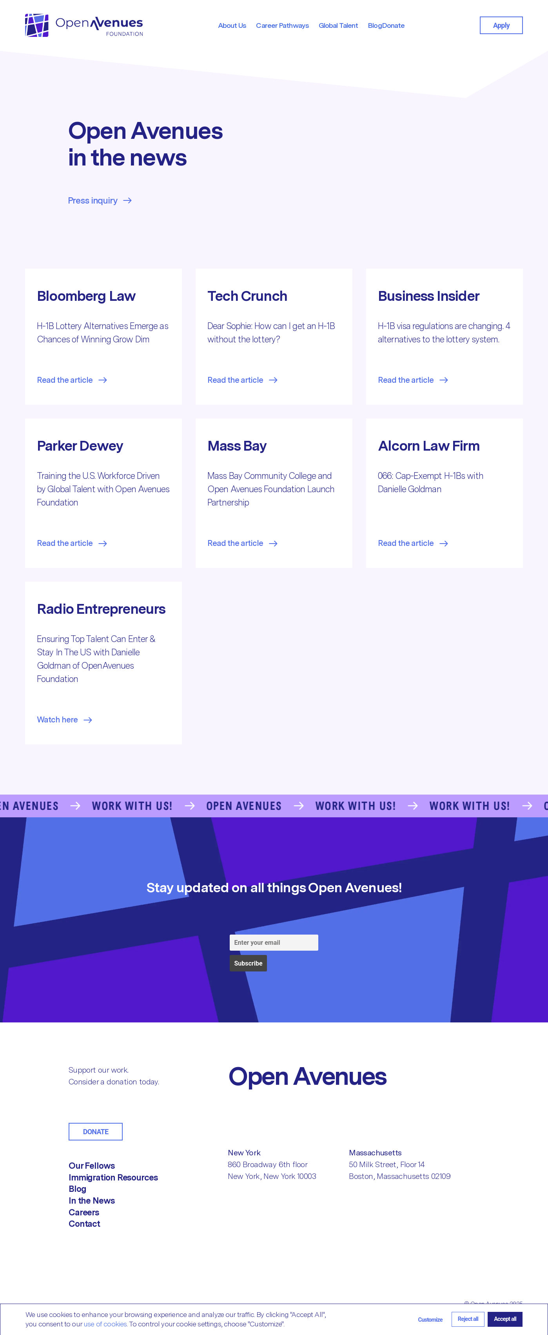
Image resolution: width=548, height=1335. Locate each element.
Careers (84, 1212)
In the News (92, 1200)
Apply (501, 25)
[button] (430, 1319)
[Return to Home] (339, 1075)
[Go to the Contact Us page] (274, 806)
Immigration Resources (113, 1177)
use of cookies (105, 1324)
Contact (84, 1224)
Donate (95, 1132)
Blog (77, 1189)
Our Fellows (92, 1165)
